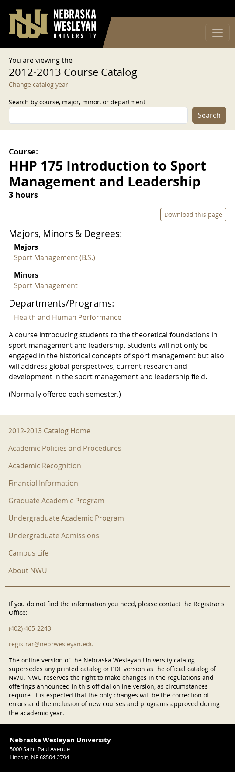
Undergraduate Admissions (53, 535)
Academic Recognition (44, 465)
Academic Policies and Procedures (64, 448)
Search (209, 115)
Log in (215, 9)
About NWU (27, 570)
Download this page (193, 214)
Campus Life (28, 553)
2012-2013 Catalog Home (49, 431)
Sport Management (46, 285)
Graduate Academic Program (56, 500)
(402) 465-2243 (30, 628)
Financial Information (43, 483)
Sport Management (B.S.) (54, 257)
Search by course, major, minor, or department (77, 102)
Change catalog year (38, 84)
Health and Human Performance (67, 317)
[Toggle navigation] (217, 32)
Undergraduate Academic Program (66, 518)
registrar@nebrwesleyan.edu (51, 644)
